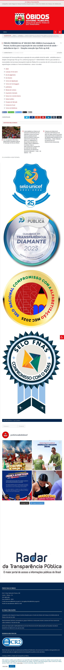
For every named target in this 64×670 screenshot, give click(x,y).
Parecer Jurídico (10, 99)
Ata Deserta (9, 78)
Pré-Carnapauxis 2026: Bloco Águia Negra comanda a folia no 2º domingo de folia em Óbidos (11, 141)
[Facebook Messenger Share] (18, 112)
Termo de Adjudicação (12, 81)
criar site (12, 650)
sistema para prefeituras (22, 650)
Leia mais (19, 663)
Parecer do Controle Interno (13, 96)
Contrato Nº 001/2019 (12, 72)
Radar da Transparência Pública (20, 656)
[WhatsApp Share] (11, 112)
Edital (7, 69)
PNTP (9, 656)
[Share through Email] (30, 112)
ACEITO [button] (12, 666)
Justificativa (9, 87)
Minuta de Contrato (11, 90)
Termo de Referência (11, 108)
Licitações (59, 52)
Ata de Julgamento (11, 75)
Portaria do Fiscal (10, 105)
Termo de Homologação (12, 84)
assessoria (41, 650)
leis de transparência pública (28, 652)
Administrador (8, 52)
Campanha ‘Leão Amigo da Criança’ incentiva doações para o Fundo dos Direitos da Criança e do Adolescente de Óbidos (32, 4)
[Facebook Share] (4, 112)
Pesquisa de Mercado (11, 102)
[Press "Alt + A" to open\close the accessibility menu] (62, 337)
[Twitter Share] (25, 112)
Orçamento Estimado (11, 93)
